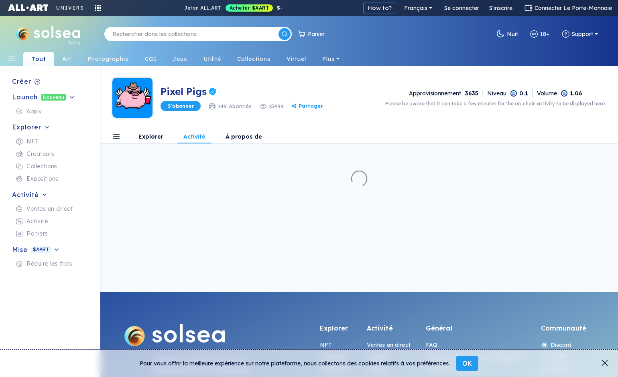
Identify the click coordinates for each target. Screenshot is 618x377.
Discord (556, 345)
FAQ (431, 345)
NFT (326, 345)
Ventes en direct (389, 345)
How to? (380, 8)
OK (467, 363)
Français (415, 8)
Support (577, 34)
